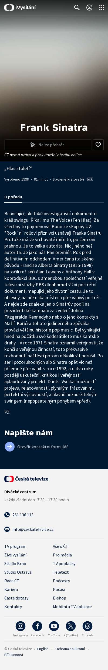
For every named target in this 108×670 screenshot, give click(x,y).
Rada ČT (11, 580)
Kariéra (11, 589)
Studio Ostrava (18, 572)
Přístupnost (13, 654)
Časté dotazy (16, 598)
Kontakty (13, 606)
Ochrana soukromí (70, 648)
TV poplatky (64, 563)
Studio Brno (15, 563)
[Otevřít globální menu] (102, 7)
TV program (15, 546)
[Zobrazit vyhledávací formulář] (77, 7)
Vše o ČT (60, 546)
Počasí (59, 589)
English (43, 648)
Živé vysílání (15, 555)
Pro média (62, 555)
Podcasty (61, 580)
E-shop (59, 598)
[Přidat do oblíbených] (98, 144)
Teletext (61, 572)
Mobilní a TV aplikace (72, 606)
